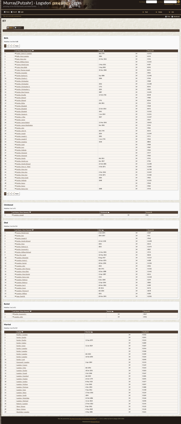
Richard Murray (95, 421)
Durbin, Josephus (21, 142)
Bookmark (177, 16)
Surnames (177, 4)
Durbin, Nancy (20, 183)
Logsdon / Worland (22, 401)
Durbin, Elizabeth (21, 106)
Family (20, 332)
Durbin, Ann (20, 236)
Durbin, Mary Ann (21, 169)
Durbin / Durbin (21, 337)
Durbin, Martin (21, 158)
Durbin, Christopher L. (23, 89)
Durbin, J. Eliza (20, 117)
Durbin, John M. (21, 131)
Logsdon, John (20, 266)
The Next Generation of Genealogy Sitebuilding (83, 418)
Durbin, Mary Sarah (22, 178)
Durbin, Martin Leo (22, 161)
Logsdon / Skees (21, 393)
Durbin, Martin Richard (23, 164)
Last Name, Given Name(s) (24, 51)
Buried (110, 311)
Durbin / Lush (21, 359)
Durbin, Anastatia (21, 73)
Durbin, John (20, 128)
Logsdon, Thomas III (22, 291)
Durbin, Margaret (21, 153)
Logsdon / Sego (21, 390)
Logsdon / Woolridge (23, 398)
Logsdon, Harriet (21, 263)
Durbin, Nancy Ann (22, 189)
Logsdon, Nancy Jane (22, 277)
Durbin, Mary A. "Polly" (23, 167)
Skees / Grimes (21, 409)
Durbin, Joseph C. (21, 136)
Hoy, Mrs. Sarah (21, 255)
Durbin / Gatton (21, 343)
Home (8, 12)
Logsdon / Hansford (23, 376)
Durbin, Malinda (21, 150)
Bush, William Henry (22, 62)
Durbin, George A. (21, 114)
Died (101, 230)
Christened (105, 212)
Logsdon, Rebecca (21, 282)
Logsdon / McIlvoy (22, 384)
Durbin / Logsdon (22, 348)
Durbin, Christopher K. (23, 87)
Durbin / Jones (21, 346)
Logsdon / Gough (22, 373)
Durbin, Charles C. (21, 78)
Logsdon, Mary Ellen (22, 271)
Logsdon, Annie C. (21, 260)
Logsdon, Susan (21, 288)
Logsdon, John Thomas (23, 269)
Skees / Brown (21, 406)
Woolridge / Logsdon (23, 412)
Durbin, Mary (20, 244)
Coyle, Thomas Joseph (23, 70)
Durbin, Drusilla (21, 95)
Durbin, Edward (21, 98)
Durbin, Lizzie (20, 144)
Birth (101, 51)
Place (9, 28)
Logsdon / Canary (22, 365)
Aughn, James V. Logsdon (24, 53)
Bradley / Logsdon (22, 335)
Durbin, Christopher (22, 81)
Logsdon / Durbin (22, 370)
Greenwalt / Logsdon (23, 362)
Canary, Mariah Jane (22, 64)
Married (89, 332)
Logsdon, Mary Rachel (23, 274)
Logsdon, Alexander (22, 258)
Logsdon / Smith (22, 395)
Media (160, 12)
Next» (17, 46)
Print (168, 16)
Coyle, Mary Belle (21, 67)
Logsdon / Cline (21, 368)
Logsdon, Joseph (19, 215)
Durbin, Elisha (20, 103)
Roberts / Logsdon (22, 404)
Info (173, 12)
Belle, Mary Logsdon (22, 56)
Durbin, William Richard (23, 252)
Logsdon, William (21, 293)
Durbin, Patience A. (22, 247)
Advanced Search (169, 4)
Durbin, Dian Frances (22, 92)
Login (22, 12)
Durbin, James (20, 120)
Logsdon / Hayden (22, 379)
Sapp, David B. (20, 296)
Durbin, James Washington (24, 125)
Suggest (18, 28)
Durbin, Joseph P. (21, 139)
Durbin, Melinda (21, 180)
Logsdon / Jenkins (22, 381)
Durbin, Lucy (20, 147)
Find (146, 12)
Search (15, 12)
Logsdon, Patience (22, 280)
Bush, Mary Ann (21, 59)
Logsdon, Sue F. (21, 285)
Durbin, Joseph (21, 133)
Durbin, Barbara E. (22, 75)
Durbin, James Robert (23, 122)
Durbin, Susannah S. (22, 249)
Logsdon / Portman (22, 387)
